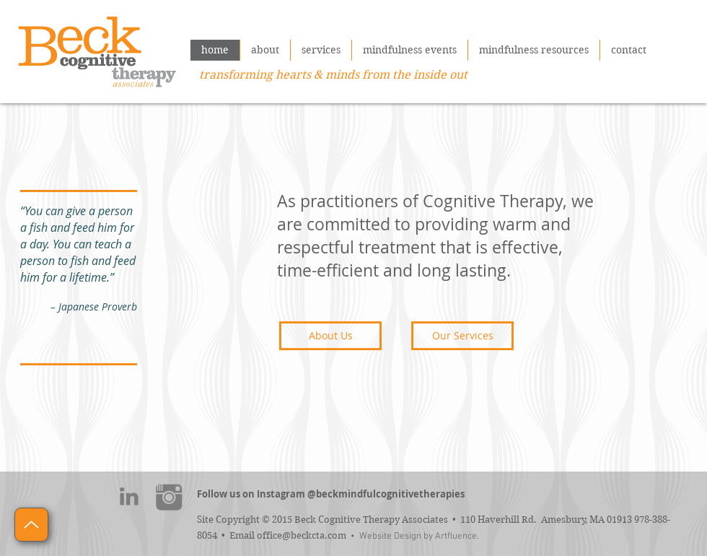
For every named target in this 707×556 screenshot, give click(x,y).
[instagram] (169, 496)
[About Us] (330, 335)
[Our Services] (462, 335)
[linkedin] (129, 496)
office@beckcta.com (301, 535)
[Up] (31, 525)
